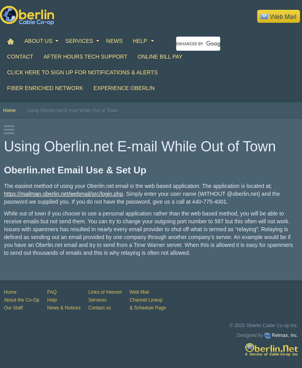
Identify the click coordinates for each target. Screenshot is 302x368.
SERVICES (79, 41)
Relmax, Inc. (285, 335)
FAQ (52, 292)
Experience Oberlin (124, 88)
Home (9, 110)
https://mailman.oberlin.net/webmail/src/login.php (63, 194)
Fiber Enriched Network (45, 88)
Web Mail (139, 292)
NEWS (114, 41)
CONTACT (20, 56)
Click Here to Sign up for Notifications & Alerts (82, 72)
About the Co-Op (21, 300)
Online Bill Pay (160, 56)
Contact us (99, 308)
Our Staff (13, 308)
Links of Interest (105, 292)
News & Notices (64, 308)
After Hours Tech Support (85, 56)
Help (52, 300)
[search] (198, 44)
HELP (140, 41)
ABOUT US (38, 41)
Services (97, 300)
